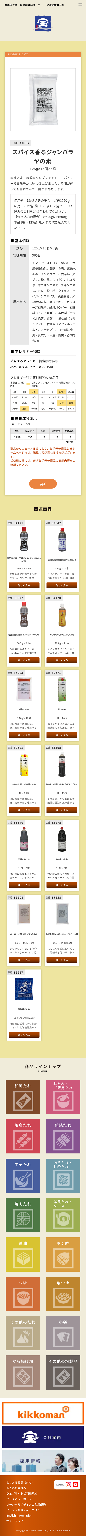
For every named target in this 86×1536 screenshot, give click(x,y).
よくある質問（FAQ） (20, 1482)
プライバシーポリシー (20, 1499)
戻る (43, 483)
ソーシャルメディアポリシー (24, 1510)
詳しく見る (24, 585)
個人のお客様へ (16, 1488)
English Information (19, 1515)
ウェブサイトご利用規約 (22, 1493)
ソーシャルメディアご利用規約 (26, 1504)
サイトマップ (14, 1521)
